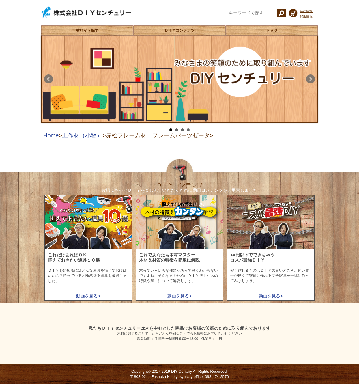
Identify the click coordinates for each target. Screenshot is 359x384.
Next (310, 79)
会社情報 (306, 11)
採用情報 (306, 16)
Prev (48, 79)
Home (51, 135)
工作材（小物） (82, 135)
